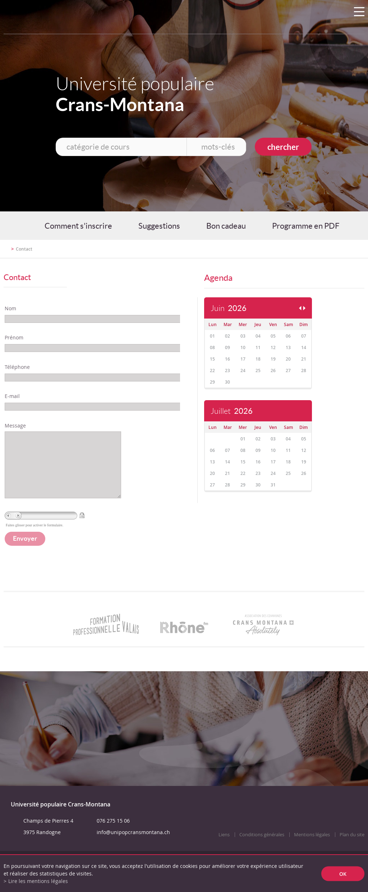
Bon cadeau (226, 225)
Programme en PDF (305, 225)
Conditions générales (261, 849)
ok (342, 873)
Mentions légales (312, 849)
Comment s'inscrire (78, 225)
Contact (24, 249)
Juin (229, 308)
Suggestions (159, 225)
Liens (224, 849)
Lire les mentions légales (38, 881)
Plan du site (352, 849)
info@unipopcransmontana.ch (133, 846)
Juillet (232, 411)
